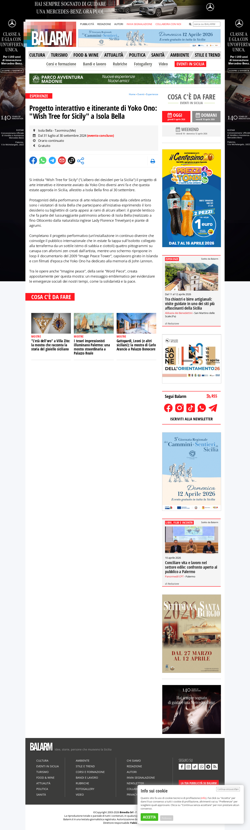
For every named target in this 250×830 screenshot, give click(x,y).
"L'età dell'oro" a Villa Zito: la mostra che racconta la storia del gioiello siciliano (50, 345)
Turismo (42, 772)
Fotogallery (143, 64)
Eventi (141, 94)
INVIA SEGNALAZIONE (139, 24)
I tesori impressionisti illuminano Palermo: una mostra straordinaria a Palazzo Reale (92, 347)
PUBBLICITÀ (87, 24)
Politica (42, 789)
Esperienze (152, 94)
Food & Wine (45, 777)
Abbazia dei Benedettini (178, 313)
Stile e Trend (85, 766)
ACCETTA (149, 817)
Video (163, 64)
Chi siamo (134, 760)
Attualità (43, 783)
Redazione (173, 323)
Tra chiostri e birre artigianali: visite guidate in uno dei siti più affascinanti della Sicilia (190, 303)
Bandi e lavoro (94, 64)
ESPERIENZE (39, 96)
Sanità (41, 794)
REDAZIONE (104, 24)
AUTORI (118, 24)
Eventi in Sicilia (47, 766)
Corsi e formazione (61, 64)
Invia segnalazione (141, 777)
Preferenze (167, 818)
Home (132, 94)
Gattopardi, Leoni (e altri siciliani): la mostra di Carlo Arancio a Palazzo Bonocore (136, 345)
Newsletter (135, 783)
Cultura (42, 760)
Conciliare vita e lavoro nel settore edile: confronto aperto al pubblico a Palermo (191, 567)
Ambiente (82, 760)
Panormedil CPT (174, 576)
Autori (132, 772)
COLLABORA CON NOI (168, 24)
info (203, 798)
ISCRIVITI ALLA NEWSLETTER (191, 419)
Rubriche (120, 64)
